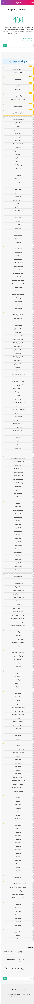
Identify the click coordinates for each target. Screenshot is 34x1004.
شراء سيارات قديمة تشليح (17, 625)
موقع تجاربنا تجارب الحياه (17, 482)
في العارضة (17, 683)
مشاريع (17, 489)
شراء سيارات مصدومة (17, 622)
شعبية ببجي (17, 413)
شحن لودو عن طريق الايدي (17, 409)
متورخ (17, 182)
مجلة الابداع (17, 193)
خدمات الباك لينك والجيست (17, 458)
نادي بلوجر (17, 168)
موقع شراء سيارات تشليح (17, 615)
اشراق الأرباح (17, 242)
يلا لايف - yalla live (17, 721)
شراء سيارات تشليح (17, 611)
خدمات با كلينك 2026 (17, 479)
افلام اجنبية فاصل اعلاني (17, 894)
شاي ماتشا (17, 448)
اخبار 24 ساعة (17, 301)
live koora (17, 914)
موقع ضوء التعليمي (17, 112)
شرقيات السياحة (17, 235)
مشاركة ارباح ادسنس (17, 72)
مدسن (17, 186)
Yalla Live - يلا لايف (17, 777)
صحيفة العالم (17, 308)
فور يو (17, 395)
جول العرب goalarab (17, 639)
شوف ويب (17, 137)
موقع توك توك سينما (17, 890)
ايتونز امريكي (17, 332)
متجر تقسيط (17, 353)
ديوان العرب (17, 486)
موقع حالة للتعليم (17, 297)
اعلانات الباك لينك (17, 266)
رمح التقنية (17, 210)
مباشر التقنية (17, 228)
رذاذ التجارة (17, 214)
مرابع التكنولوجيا (17, 130)
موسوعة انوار (17, 238)
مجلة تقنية (17, 290)
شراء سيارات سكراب (17, 608)
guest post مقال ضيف (17, 461)
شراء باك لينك (17, 248)
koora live (17, 693)
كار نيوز (17, 161)
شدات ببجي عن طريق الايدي (17, 374)
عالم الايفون (17, 147)
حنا (17, 441)
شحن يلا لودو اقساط (17, 339)
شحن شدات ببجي (17, 399)
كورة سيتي (17, 635)
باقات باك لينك (17, 259)
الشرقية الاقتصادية (17, 144)
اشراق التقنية (17, 123)
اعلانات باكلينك (17, 496)
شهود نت (17, 221)
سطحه (17, 580)
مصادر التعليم (17, 287)
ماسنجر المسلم (17, 106)
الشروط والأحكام (11, 994)
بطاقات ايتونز (17, 416)
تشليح (17, 604)
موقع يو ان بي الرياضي (17, 294)
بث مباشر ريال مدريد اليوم (17, 642)
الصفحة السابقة (26, 38)
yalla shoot (17, 506)
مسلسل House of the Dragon (17, 887)
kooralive (17, 732)
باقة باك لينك (17, 96)
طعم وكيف (17, 217)
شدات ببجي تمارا (17, 318)
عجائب (17, 172)
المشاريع (17, 86)
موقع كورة (17, 877)
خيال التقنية (17, 133)
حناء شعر (17, 437)
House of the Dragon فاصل (17, 883)
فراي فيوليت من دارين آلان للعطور (14, 959)
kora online (17, 804)
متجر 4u (17, 371)
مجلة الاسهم (17, 140)
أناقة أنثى (17, 175)
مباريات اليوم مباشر (17, 510)
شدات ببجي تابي (17, 325)
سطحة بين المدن (17, 583)
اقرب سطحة (17, 601)
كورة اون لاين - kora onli (17, 707)
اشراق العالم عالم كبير (17, 273)
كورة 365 (17, 632)
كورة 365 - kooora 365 (17, 787)
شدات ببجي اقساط (17, 314)
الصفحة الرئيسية (26, 41)
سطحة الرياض (17, 576)
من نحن (27, 994)
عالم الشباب (17, 79)
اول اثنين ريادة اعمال (17, 69)
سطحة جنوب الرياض (17, 597)
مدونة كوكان (17, 154)
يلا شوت (17, 503)
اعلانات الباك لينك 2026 (17, 280)
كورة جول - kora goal (17, 711)
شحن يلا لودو (17, 406)
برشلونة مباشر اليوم (17, 656)
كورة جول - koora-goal (17, 752)
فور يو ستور (17, 367)
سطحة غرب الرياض (17, 594)
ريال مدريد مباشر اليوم (17, 652)
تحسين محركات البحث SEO (17, 99)
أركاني (17, 224)
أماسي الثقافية (17, 179)
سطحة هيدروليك (17, 587)
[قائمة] (31, 2)
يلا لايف (17, 646)
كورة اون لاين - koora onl (17, 780)
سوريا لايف (17, 718)
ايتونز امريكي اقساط (17, 388)
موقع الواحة (17, 89)
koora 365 (17, 735)
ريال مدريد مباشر (17, 517)
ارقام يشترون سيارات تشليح (17, 618)
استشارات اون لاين (17, 200)
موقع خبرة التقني (17, 165)
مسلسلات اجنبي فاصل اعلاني (17, 897)
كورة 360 (17, 808)
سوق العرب (17, 465)
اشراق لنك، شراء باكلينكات (17, 262)
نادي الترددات (17, 196)
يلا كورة (17, 687)
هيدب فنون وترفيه (17, 304)
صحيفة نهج (17, 158)
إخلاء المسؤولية (20, 994)
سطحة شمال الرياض (17, 590)
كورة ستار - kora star (17, 714)
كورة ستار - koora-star (17, 749)
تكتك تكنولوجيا (17, 151)
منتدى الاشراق (17, 276)
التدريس (17, 269)
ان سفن (17, 126)
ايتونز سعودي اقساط (17, 336)
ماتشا (17, 444)
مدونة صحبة (17, 231)
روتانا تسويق (17, 189)
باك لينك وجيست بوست (17, 283)
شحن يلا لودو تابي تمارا (17, 381)
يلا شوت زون (17, 931)
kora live (17, 728)
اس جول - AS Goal (17, 791)
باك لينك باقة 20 (17, 468)
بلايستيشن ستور (17, 420)
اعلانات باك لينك (17, 493)
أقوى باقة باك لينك (17, 475)
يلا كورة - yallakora (17, 725)
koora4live (17, 676)
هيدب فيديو (17, 207)
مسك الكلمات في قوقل (17, 119)
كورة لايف (17, 680)
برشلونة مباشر (17, 513)
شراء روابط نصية (17, 255)
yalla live (17, 666)
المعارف (17, 203)
